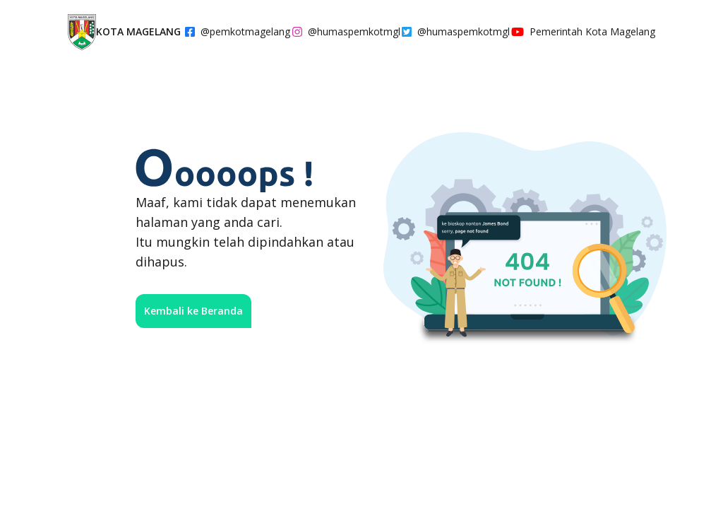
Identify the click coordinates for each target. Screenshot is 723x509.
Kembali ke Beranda (193, 310)
